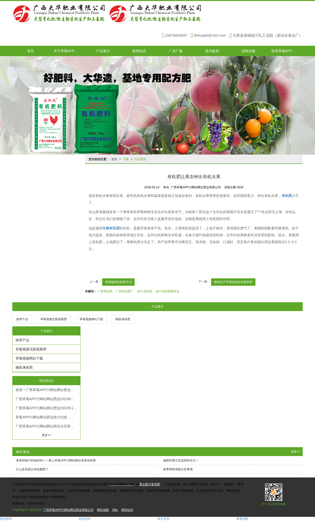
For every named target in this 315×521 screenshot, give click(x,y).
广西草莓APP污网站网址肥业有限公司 (68, 510)
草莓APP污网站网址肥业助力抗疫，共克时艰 (48, 417)
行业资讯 (140, 159)
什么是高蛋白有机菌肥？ (32, 469)
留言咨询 (163, 519)
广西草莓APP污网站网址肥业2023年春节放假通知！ (48, 399)
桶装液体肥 (122, 319)
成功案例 (212, 51)
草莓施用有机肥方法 (118, 282)
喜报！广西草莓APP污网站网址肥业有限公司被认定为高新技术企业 (48, 390)
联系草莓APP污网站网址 (287, 51)
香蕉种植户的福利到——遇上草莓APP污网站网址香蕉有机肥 (56, 460)
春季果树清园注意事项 (178, 469)
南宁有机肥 (144, 291)
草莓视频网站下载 (91, 319)
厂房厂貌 (176, 51)
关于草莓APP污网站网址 (69, 51)
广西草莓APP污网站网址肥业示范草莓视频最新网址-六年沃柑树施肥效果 (48, 426)
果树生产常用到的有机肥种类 (233, 282)
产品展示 (103, 51)
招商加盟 (248, 51)
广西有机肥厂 (125, 291)
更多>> (46, 435)
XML (115, 510)
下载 (126, 159)
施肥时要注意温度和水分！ (181, 460)
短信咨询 (85, 519)
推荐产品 (22, 319)
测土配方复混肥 (149, 484)
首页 (30, 51)
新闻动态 (139, 51)
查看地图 (242, 519)
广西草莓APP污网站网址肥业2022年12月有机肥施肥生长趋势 (48, 408)
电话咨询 (6, 519)
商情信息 (127, 510)
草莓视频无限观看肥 (53, 319)
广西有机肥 (104, 291)
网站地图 (103, 510)
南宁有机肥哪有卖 (167, 291)
